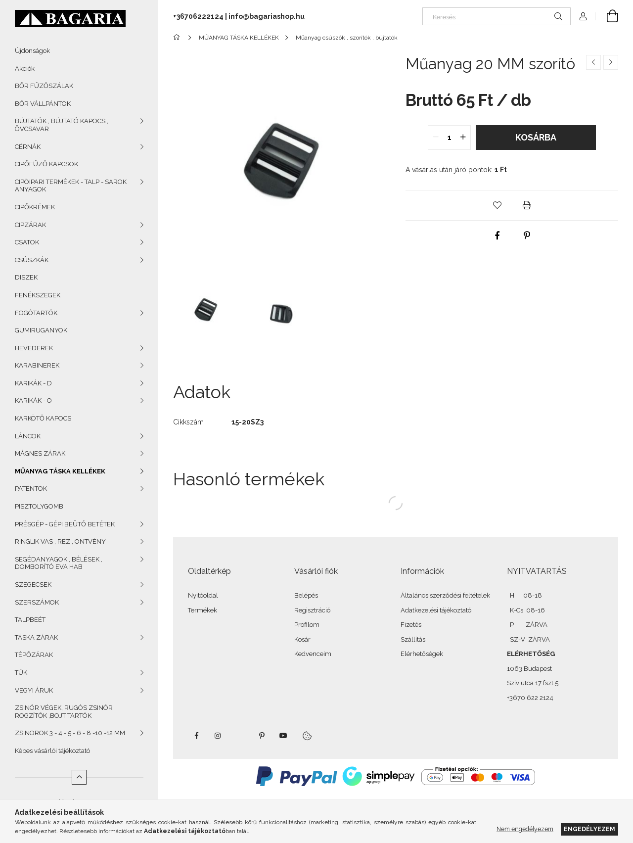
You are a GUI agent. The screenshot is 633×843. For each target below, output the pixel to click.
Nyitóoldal (203, 595)
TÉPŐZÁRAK (34, 654)
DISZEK (26, 277)
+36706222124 (198, 16)
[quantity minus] (435, 137)
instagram (218, 735)
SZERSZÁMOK (37, 602)
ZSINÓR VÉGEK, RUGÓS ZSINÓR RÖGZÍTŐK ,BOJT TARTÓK (64, 711)
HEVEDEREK (34, 348)
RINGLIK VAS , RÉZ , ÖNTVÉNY (60, 541)
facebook (196, 735)
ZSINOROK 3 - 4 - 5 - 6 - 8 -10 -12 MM (70, 733)
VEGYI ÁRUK (34, 690)
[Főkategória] (178, 37)
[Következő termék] (610, 62)
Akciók (25, 68)
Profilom (306, 624)
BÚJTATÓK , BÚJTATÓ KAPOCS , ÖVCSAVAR (61, 125)
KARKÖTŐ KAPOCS (43, 418)
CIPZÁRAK (30, 225)
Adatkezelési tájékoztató (436, 610)
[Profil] (583, 16)
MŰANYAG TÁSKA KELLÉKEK (60, 471)
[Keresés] (496, 16)
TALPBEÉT (30, 619)
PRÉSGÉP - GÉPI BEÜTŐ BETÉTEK (65, 524)
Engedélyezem (589, 829)
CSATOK (27, 242)
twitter (239, 735)
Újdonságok (32, 50)
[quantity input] (449, 137)
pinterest (261, 735)
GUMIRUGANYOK (41, 330)
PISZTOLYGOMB (39, 506)
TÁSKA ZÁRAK (36, 637)
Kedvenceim (312, 653)
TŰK (21, 672)
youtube (283, 735)
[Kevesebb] (79, 777)
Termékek (202, 610)
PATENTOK (31, 488)
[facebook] (497, 235)
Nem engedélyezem (525, 829)
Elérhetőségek (422, 653)
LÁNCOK (28, 436)
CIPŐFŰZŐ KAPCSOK (46, 164)
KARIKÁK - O (33, 400)
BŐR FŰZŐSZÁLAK (44, 86)
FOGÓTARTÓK (36, 313)
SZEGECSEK (33, 584)
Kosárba (535, 137)
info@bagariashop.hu (266, 16)
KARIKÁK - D (33, 383)
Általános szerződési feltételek (445, 595)
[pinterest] (527, 235)
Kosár (302, 639)
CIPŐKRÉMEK (35, 207)
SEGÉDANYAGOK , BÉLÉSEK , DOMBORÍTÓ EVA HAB (58, 563)
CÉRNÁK (28, 146)
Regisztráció (312, 610)
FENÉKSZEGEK (37, 295)
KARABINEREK (37, 365)
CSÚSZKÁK (31, 260)
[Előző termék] (593, 62)
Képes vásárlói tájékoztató (52, 750)
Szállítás (413, 639)
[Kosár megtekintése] (606, 16)
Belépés (306, 595)
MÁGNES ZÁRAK (40, 453)
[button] (497, 205)
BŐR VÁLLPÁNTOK (43, 103)
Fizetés (411, 624)
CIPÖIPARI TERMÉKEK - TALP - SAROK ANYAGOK (71, 185)
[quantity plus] (462, 137)
